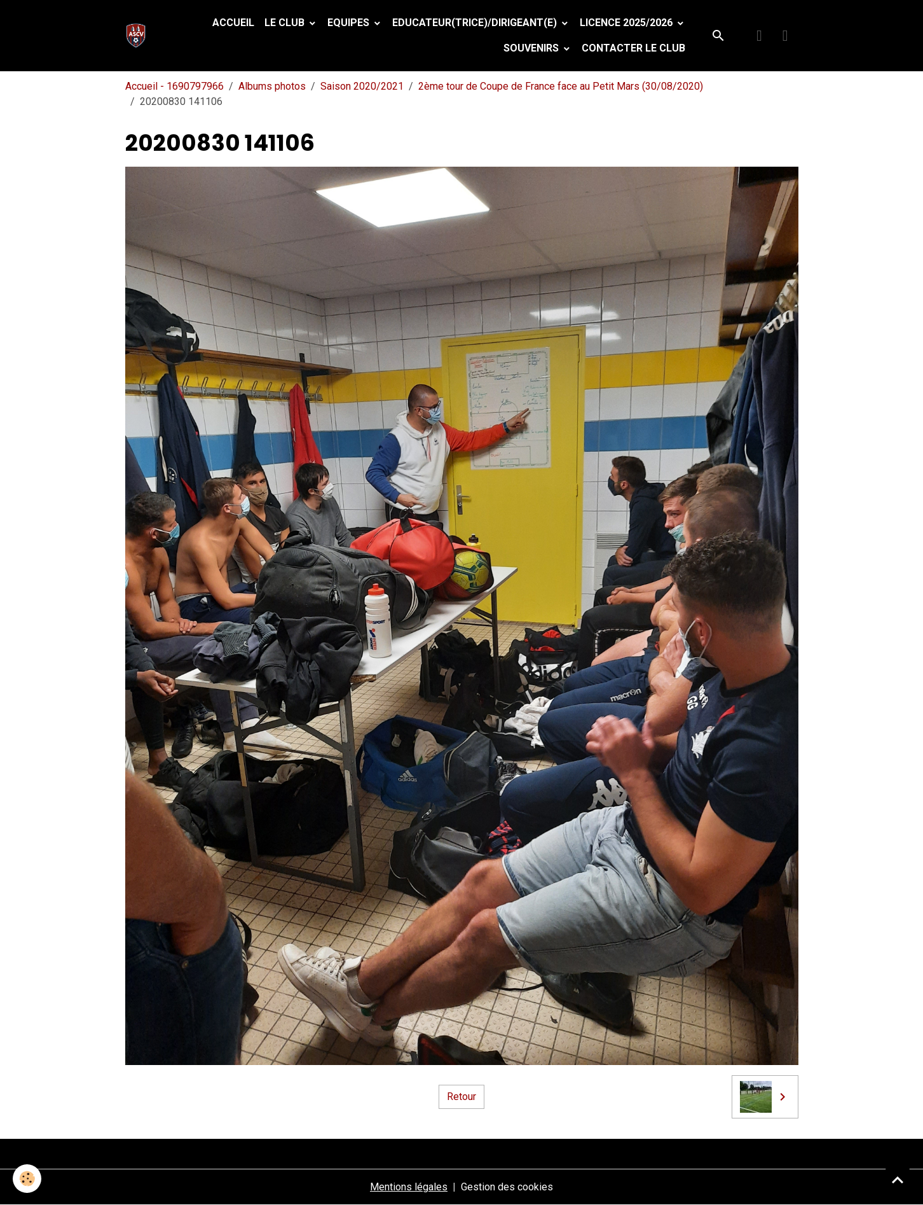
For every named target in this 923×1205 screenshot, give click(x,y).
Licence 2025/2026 (627, 23)
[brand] (139, 35)
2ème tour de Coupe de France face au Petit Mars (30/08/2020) (560, 86)
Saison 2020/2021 (362, 86)
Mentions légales (409, 1187)
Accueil (233, 23)
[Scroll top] (897, 1179)
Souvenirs (532, 48)
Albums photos (272, 86)
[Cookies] (27, 1178)
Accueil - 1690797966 (174, 86)
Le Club (285, 23)
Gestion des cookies (507, 1187)
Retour (461, 1096)
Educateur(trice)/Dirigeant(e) (475, 23)
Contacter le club (633, 48)
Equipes (349, 23)
